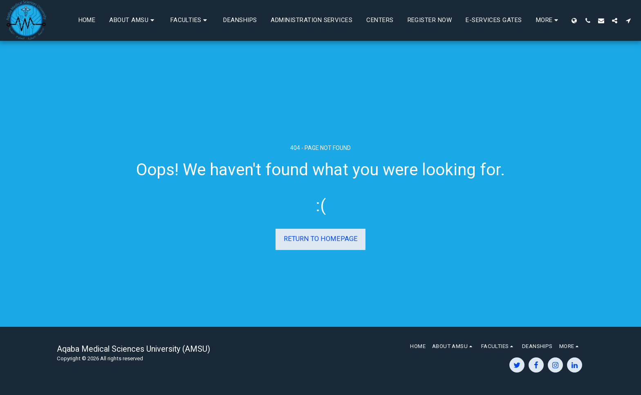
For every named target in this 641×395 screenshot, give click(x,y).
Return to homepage (321, 239)
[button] (203, 20)
